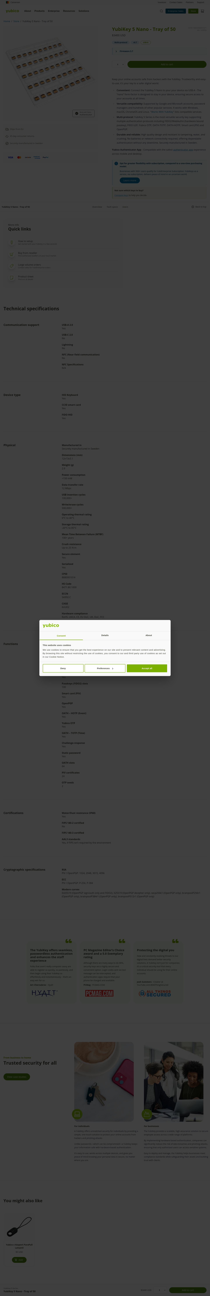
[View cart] (202, 11)
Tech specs (112, 206)
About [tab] (27, 11)
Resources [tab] (69, 11)
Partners (190, 2)
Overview (97, 206)
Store (193, 11)
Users (125, 206)
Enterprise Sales (176, 11)
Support (200, 2)
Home (7, 21)
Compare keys (121, 195)
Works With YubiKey (162, 111)
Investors (162, 2)
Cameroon (13, 2)
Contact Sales (176, 2)
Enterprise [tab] (54, 11)
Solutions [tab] (84, 11)
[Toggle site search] (161, 11)
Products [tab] (39, 11)
